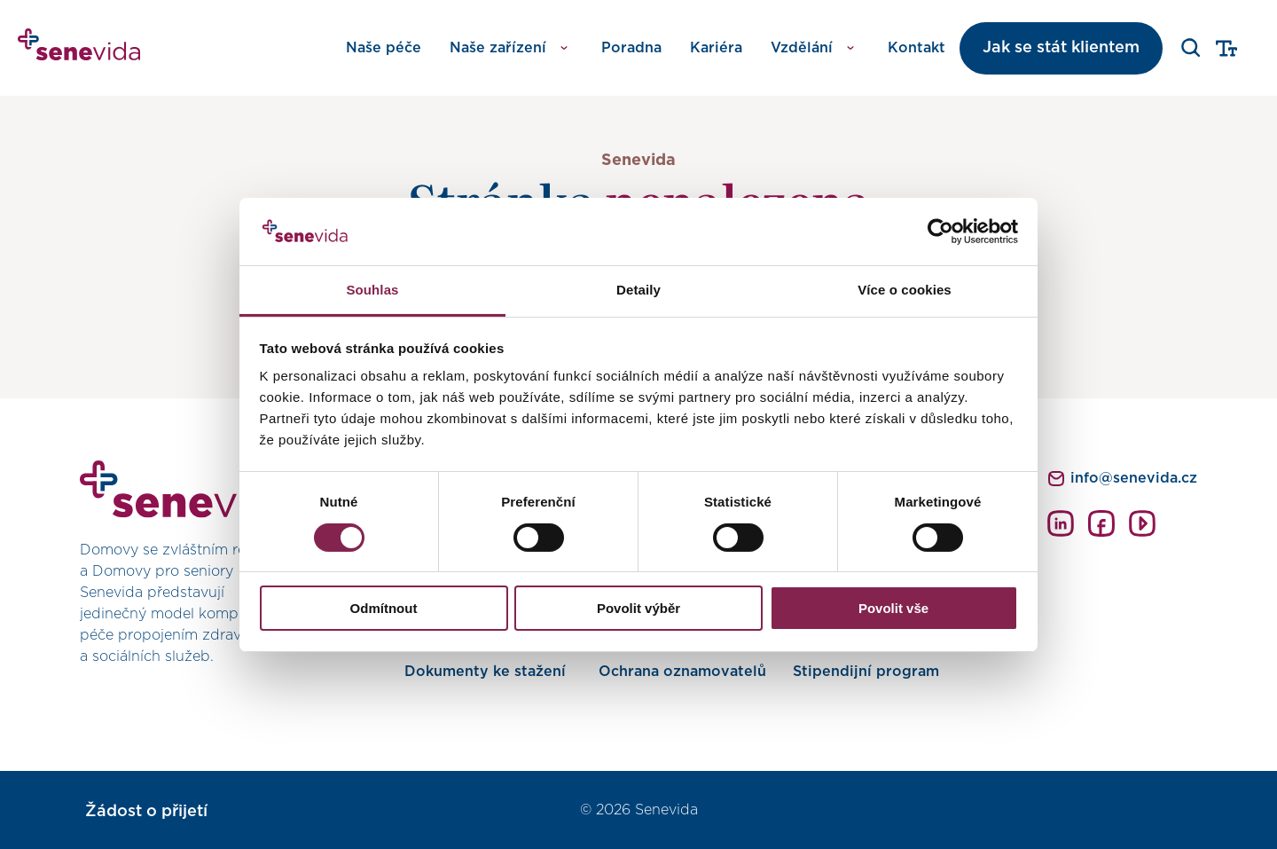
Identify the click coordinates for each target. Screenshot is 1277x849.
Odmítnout (384, 608)
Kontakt (916, 48)
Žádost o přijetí (146, 812)
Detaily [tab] (638, 289)
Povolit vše (893, 608)
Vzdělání (802, 48)
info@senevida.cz (1133, 478)
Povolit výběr (638, 608)
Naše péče (383, 48)
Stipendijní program (866, 671)
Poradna (631, 48)
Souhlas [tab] (372, 289)
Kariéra (716, 48)
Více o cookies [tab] (905, 289)
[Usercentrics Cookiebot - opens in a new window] (940, 231)
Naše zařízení (498, 48)
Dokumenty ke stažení (485, 671)
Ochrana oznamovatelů (682, 671)
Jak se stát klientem (1061, 48)
